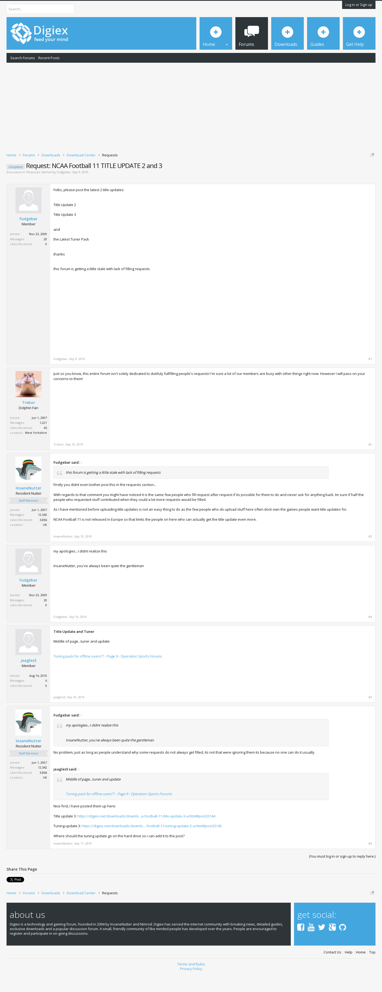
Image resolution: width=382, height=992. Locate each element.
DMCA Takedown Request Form (155, 171)
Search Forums (22, 57)
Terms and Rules (191, 983)
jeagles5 (28, 679)
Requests (33, 191)
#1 (370, 378)
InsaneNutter (28, 507)
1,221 (43, 442)
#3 (370, 555)
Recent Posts (49, 57)
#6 (370, 862)
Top (372, 971)
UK (45, 543)
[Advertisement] (191, 107)
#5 (370, 716)
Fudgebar (64, 191)
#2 (370, 463)
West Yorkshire (36, 452)
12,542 (42, 533)
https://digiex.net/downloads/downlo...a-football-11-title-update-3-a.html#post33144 (146, 834)
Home (361, 971)
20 (45, 258)
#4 (370, 635)
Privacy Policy (191, 987)
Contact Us (332, 971)
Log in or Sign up (358, 4)
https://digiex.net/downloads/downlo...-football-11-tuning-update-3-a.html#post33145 (152, 844)
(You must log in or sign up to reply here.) (342, 875)
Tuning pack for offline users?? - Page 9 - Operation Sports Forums (107, 674)
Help (348, 971)
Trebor (28, 421)
